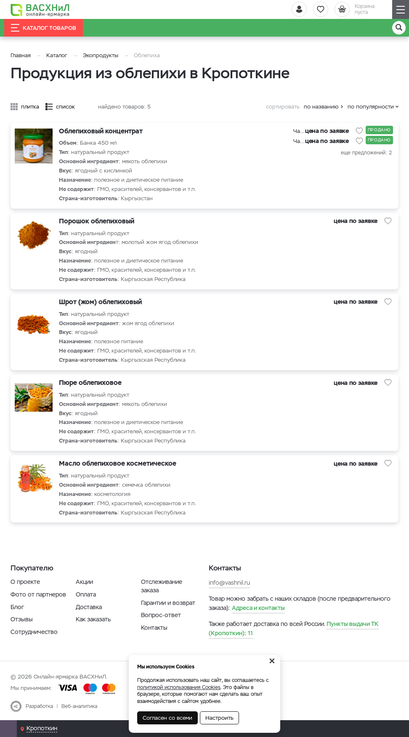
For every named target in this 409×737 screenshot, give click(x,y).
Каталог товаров (43, 28)
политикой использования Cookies (178, 687)
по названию (321, 106)
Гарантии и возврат (168, 603)
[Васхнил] (40, 9)
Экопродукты (100, 55)
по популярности (371, 106)
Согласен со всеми (167, 717)
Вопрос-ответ (161, 615)
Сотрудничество (34, 632)
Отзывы (22, 619)
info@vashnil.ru (229, 582)
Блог (17, 607)
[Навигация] (400, 9)
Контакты (154, 627)
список (65, 106)
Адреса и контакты (258, 608)
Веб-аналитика (79, 706)
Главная (21, 55)
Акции (84, 582)
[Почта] (8, 728)
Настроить (219, 717)
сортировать (283, 106)
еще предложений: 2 (366, 152)
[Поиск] (399, 27)
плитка (30, 106)
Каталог (56, 55)
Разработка (39, 706)
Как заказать (93, 619)
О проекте (25, 582)
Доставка (89, 607)
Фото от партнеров (38, 594)
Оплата (86, 594)
